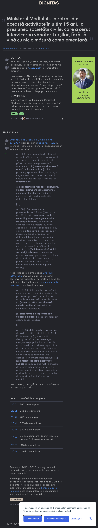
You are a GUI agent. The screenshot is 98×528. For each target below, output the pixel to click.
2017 (14, 445)
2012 (14, 411)
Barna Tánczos (10, 49)
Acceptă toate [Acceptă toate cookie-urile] (32, 519)
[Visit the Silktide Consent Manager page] (90, 518)
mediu (14, 113)
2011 (13, 405)
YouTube (45, 49)
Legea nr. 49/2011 (47, 143)
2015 (14, 430)
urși (21, 113)
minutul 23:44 (35, 68)
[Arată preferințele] (76, 518)
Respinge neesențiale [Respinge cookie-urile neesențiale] (56, 519)
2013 (14, 417)
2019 (14, 451)
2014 (14, 423)
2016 (14, 437)
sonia (28, 118)
